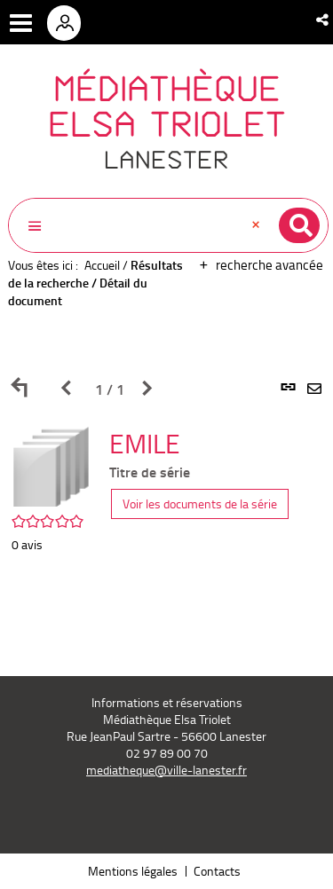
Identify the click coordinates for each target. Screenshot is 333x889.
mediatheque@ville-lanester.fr (166, 769)
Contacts (217, 870)
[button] (323, 19)
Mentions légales (133, 870)
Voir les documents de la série (200, 503)
